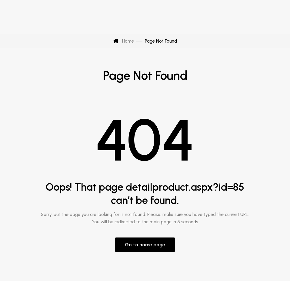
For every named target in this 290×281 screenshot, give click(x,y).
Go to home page (145, 244)
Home (123, 41)
